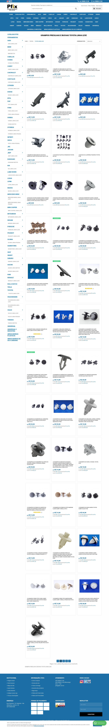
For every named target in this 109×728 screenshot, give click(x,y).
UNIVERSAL (95, 25)
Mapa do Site (11, 685)
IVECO (50, 18)
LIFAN (12, 22)
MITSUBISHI (49, 22)
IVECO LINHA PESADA (13, 143)
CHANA (59, 14)
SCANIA (80, 22)
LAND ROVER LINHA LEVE (15, 175)
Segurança (35, 690)
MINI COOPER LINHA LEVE (15, 210)
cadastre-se (49, 5)
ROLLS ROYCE (48, 25)
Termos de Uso (36, 683)
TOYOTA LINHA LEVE (13, 293)
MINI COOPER (39, 22)
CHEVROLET (73, 14)
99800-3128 (84, 1)
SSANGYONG (89, 22)
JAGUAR (61, 18)
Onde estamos (11, 690)
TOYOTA (63, 25)
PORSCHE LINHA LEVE (14, 230)
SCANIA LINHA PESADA (14, 242)
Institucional (11, 678)
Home (11, 14)
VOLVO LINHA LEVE (13, 313)
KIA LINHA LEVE (12, 168)
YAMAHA (87, 25)
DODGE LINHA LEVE (13, 95)
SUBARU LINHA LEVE (13, 261)
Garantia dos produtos (38, 688)
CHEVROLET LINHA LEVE (14, 76)
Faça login (42, 5)
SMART (12, 25)
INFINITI (43, 18)
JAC (55, 18)
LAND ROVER (88, 18)
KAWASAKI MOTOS (13, 162)
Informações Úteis (37, 678)
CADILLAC (51, 14)
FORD (22, 18)
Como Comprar (36, 680)
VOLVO (80, 25)
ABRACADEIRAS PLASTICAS (52, 29)
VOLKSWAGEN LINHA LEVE (13, 300)
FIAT (17, 18)
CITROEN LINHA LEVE (13, 88)
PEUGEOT (73, 22)
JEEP (67, 18)
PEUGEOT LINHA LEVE (14, 236)
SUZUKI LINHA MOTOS (14, 268)
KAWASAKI (75, 18)
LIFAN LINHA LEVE (13, 184)
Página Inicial (11, 680)
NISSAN (57, 22)
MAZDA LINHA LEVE (13, 191)
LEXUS (97, 18)
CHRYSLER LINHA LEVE (14, 82)
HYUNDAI (36, 18)
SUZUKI (26, 25)
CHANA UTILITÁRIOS (13, 63)
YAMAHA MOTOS (12, 323)
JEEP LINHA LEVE (12, 156)
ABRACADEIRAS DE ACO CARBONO (72, 29)
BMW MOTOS (11, 53)
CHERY (66, 14)
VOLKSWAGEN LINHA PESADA (13, 306)
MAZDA (19, 22)
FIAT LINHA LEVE (12, 104)
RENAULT (38, 25)
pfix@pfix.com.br (59, 685)
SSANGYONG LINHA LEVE (14, 249)
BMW (44, 14)
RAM (32, 25)
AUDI (39, 14)
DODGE (98, 14)
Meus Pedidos (91, 5)
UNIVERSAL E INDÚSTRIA (34, 29)
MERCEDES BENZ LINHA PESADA (14, 203)
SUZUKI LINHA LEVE (13, 271)
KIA (81, 18)
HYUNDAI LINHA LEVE (13, 130)
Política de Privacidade (38, 695)
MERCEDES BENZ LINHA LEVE (14, 198)
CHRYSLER (82, 14)
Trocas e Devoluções (13, 695)
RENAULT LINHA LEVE (13, 281)
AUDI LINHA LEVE (12, 43)
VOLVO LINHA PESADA (14, 316)
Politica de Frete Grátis (38, 693)
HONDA (29, 18)
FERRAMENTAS (31, 14)
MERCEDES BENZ (28, 22)
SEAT (96, 22)
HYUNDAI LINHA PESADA (14, 134)
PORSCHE (65, 22)
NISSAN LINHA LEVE (13, 223)
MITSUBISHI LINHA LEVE (14, 217)
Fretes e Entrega (36, 685)
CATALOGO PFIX (19, 14)
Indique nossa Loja (12, 693)
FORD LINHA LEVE (13, 111)
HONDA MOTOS (12, 124)
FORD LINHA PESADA (13, 114)
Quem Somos (84, 5)
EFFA (11, 18)
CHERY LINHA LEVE (13, 69)
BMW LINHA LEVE (12, 50)
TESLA (56, 25)
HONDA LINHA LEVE (13, 120)
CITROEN (90, 14)
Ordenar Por (81, 41)
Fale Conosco (99, 5)
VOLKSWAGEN (72, 25)
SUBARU (19, 25)
